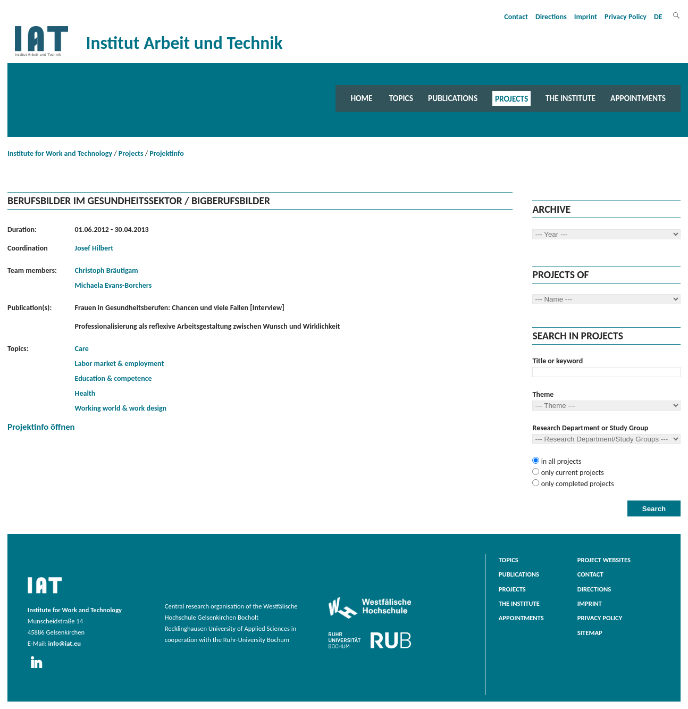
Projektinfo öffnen (41, 426)
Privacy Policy (626, 16)
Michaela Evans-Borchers (113, 285)
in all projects (560, 461)
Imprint (585, 16)
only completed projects (576, 483)
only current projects (571, 472)
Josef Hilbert (94, 248)
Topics (401, 98)
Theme (542, 394)
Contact (516, 16)
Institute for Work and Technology (59, 153)
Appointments (638, 98)
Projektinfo (166, 153)
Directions (551, 16)
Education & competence (113, 378)
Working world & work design (121, 408)
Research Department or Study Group (590, 427)
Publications (452, 98)
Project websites (604, 560)
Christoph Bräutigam (106, 270)
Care (82, 348)
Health (85, 393)
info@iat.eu (64, 643)
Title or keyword (557, 360)
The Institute (570, 98)
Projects (511, 98)
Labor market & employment (119, 363)
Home (361, 98)
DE (658, 16)
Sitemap (589, 633)
